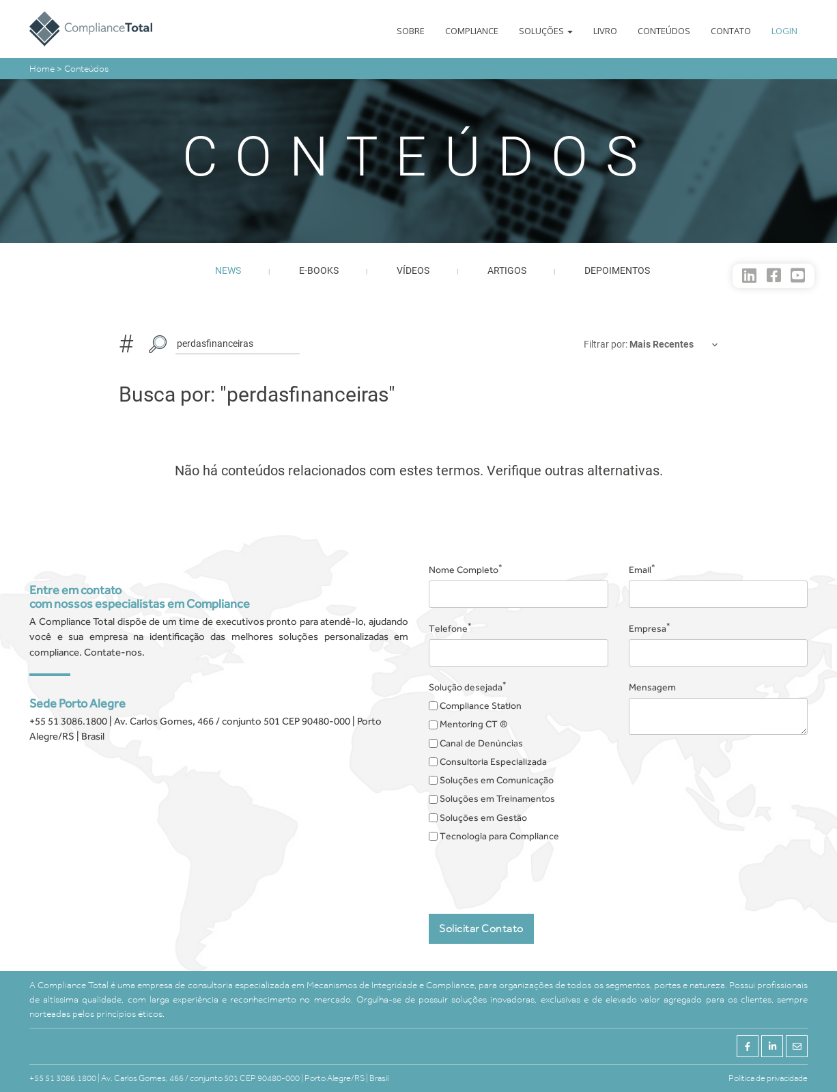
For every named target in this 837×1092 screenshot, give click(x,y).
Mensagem (652, 687)
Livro (605, 31)
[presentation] (532, 873)
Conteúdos (664, 31)
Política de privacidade (768, 1078)
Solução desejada (468, 686)
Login (784, 31)
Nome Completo (465, 569)
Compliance (471, 31)
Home (43, 68)
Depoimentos (617, 270)
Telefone (450, 627)
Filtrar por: (606, 344)
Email (642, 569)
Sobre (411, 31)
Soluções (546, 31)
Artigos (506, 270)
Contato (731, 31)
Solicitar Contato (481, 928)
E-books (319, 270)
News (228, 270)
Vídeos (413, 270)
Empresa (649, 627)
